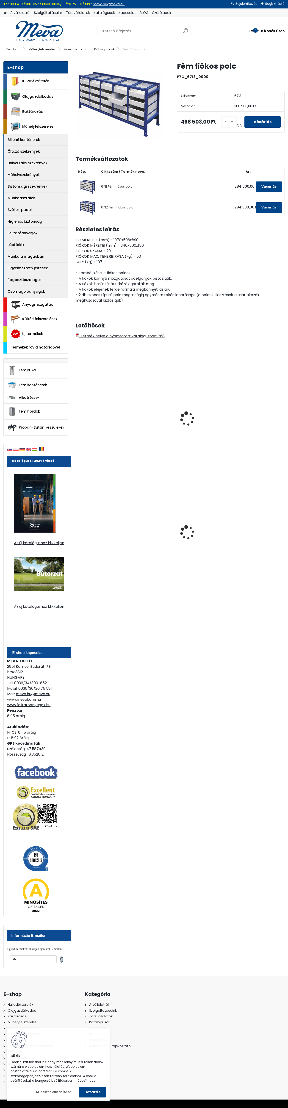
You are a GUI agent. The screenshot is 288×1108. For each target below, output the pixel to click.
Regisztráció (275, 3)
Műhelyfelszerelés (42, 49)
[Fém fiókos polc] (119, 104)
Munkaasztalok (75, 49)
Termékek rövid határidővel (35, 347)
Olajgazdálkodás (32, 96)
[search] (185, 32)
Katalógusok (104, 12)
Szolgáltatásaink (48, 12)
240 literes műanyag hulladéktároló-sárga (204, 531)
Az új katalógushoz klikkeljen (39, 543)
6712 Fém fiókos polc (117, 207)
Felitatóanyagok (22, 233)
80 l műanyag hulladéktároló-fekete (257, 531)
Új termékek (27, 333)
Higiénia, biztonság (25, 221)
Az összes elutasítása (54, 1092)
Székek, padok (20, 209)
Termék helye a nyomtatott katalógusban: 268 (120, 336)
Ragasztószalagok (25, 279)
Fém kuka (21, 370)
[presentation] (77, 413)
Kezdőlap (13, 49)
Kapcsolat (127, 12)
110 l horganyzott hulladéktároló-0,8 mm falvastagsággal (153, 531)
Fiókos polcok (104, 49)
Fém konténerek (27, 385)
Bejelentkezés (246, 3)
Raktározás (27, 111)
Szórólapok (161, 12)
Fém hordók (23, 411)
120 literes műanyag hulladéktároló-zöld (97, 531)
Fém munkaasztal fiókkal (95, 419)
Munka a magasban (26, 256)
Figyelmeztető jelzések (28, 268)
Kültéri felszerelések (34, 319)
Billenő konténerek (24, 139)
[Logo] (34, 31)
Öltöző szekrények (24, 151)
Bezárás (92, 1092)
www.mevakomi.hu (24, 699)
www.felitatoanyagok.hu (28, 705)
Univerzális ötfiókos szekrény (202, 419)
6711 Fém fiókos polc (116, 186)
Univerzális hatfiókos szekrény (257, 419)
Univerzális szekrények (27, 163)
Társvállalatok (78, 12)
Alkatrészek (23, 397)
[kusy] (229, 122)
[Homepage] (5, 12)
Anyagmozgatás (32, 305)
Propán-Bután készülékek (35, 427)
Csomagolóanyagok (26, 291)
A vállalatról (20, 12)
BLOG (144, 12)
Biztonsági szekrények (27, 186)
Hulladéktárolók (30, 81)
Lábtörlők (16, 244)
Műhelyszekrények (24, 174)
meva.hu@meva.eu (109, 4)
